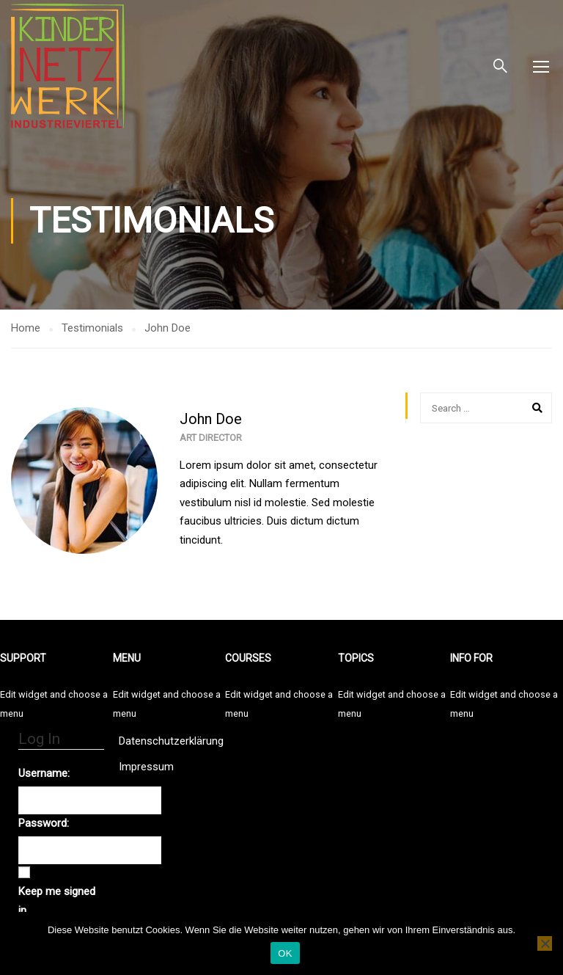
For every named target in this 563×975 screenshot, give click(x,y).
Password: (43, 823)
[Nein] (544, 943)
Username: (44, 773)
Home (25, 328)
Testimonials (92, 328)
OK (285, 953)
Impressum (146, 766)
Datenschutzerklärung (171, 741)
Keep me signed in (56, 901)
